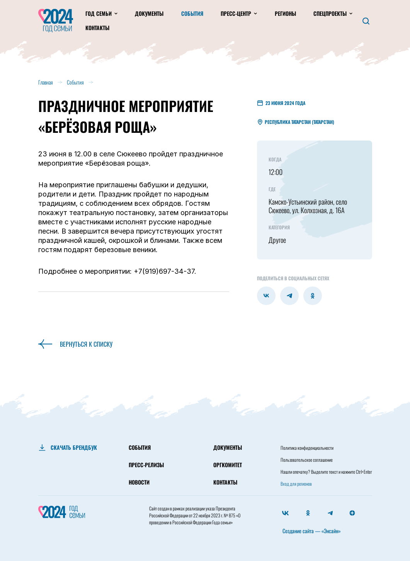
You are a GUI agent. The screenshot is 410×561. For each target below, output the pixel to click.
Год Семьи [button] (99, 13)
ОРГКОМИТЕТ (227, 465)
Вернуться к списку (75, 344)
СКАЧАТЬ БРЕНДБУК (74, 447)
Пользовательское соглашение (307, 459)
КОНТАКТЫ (225, 482)
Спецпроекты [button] (330, 13)
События (192, 13)
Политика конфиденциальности (307, 447)
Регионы (285, 13)
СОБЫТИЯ (140, 447)
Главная (45, 82)
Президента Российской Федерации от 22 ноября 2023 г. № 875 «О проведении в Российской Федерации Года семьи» (194, 515)
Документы (149, 13)
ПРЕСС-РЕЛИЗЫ (146, 465)
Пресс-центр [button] (237, 13)
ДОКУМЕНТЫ (227, 447)
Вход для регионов (296, 483)
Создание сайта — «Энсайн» (311, 531)
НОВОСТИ (139, 482)
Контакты (97, 28)
